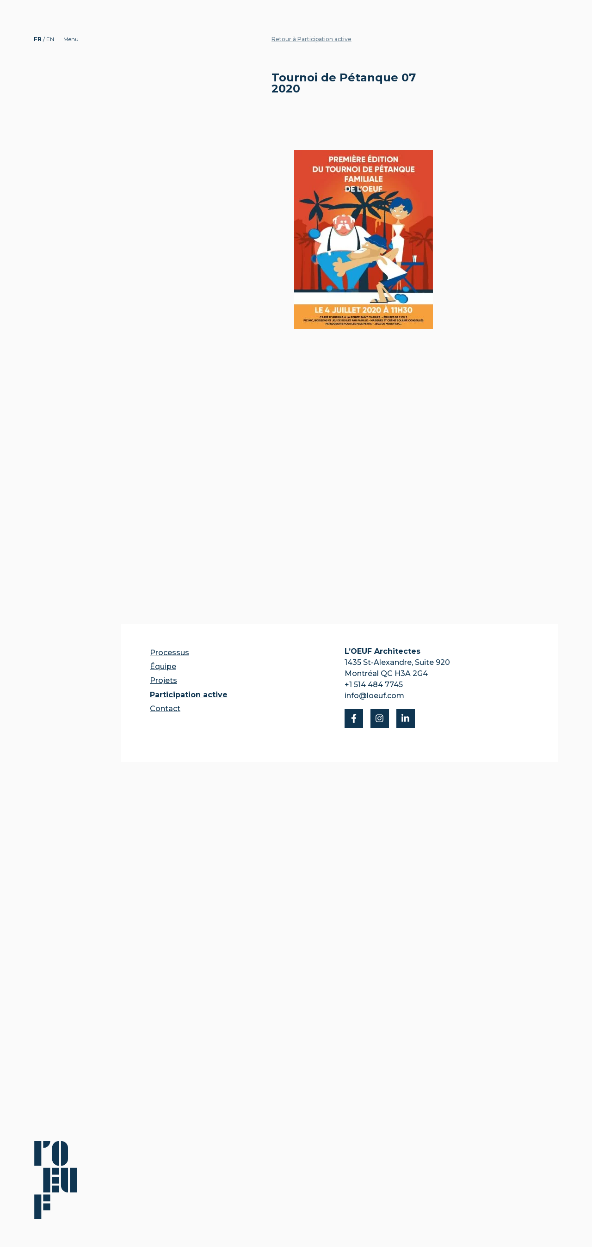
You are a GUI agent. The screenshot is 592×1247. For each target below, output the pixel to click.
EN (50, 39)
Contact (165, 708)
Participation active (189, 694)
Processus (169, 652)
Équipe (163, 666)
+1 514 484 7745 (374, 684)
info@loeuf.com (374, 695)
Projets (163, 680)
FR (38, 39)
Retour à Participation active (311, 39)
